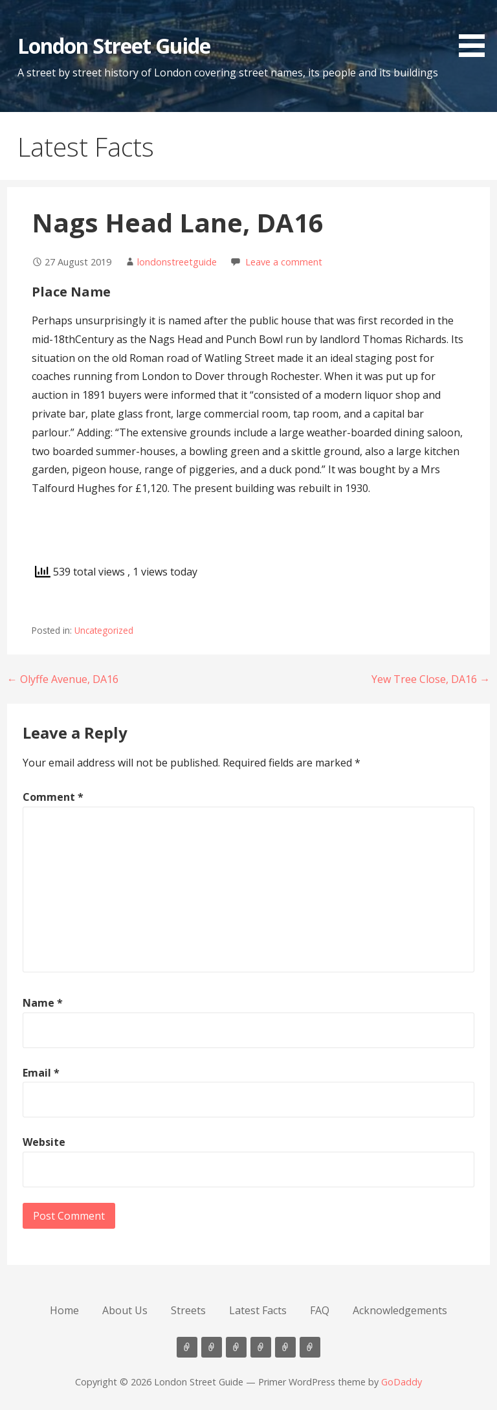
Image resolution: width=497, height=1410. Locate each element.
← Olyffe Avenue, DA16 (62, 679)
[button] (476, 31)
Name (43, 1003)
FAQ (319, 1310)
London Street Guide (114, 46)
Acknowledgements (400, 1310)
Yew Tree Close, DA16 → (430, 679)
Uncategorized (103, 630)
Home (64, 1310)
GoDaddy (401, 1382)
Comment (53, 797)
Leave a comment (283, 262)
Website (44, 1142)
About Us (125, 1310)
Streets (188, 1310)
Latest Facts (258, 1310)
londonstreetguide (177, 262)
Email (41, 1073)
